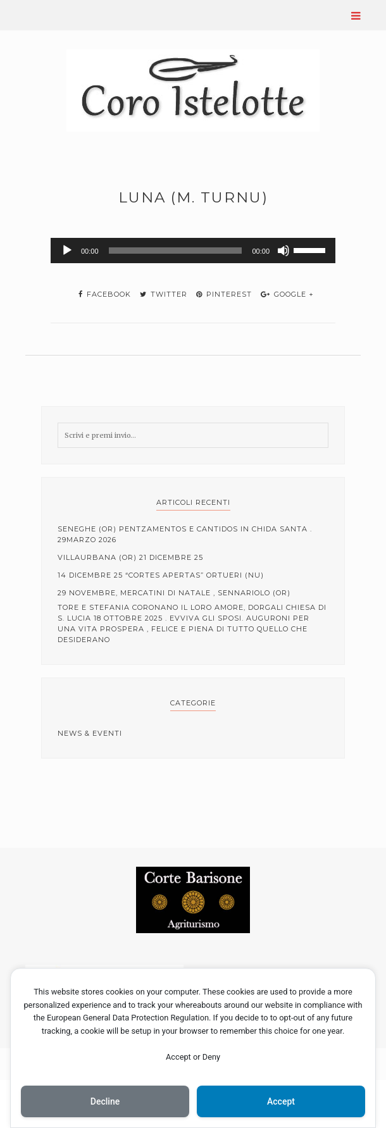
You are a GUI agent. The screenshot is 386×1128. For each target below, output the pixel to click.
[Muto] (283, 250)
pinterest (224, 294)
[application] (193, 250)
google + (287, 294)
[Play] (67, 250)
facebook (104, 294)
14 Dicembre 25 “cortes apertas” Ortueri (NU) (161, 575)
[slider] (175, 250)
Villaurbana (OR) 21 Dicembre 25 (130, 557)
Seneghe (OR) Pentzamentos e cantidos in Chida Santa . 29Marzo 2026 (185, 534)
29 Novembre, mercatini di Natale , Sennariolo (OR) (174, 592)
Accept (281, 1101)
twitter (163, 294)
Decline (105, 1101)
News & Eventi (90, 733)
